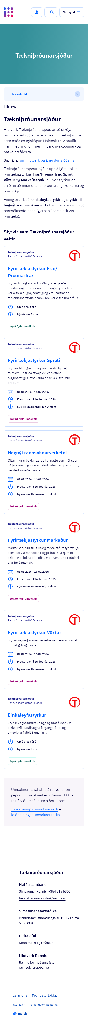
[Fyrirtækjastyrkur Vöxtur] (44, 649)
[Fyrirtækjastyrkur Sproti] (44, 382)
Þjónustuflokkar (45, 995)
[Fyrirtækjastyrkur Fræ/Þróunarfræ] (44, 290)
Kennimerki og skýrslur (36, 943)
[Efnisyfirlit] (44, 94)
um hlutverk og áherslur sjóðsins (47, 160)
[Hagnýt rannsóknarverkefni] (44, 472)
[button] (36, 12)
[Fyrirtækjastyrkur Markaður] (44, 562)
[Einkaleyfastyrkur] (44, 731)
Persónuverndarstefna (43, 1004)
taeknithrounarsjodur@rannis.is (42, 898)
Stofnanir (19, 1004)
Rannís (24, 962)
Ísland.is (20, 995)
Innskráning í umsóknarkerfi (34, 809)
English (22, 1013)
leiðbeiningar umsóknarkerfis (35, 814)
